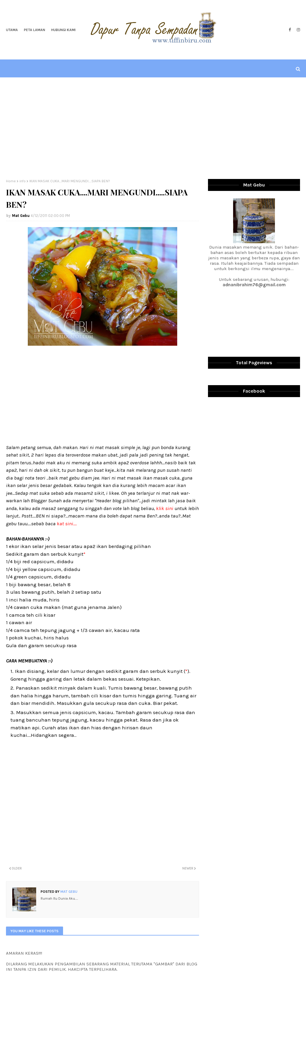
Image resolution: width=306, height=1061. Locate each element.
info (22, 181)
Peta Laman (34, 30)
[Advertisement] (153, 128)
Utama (12, 30)
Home (11, 181)
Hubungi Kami (63, 30)
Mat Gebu (21, 215)
